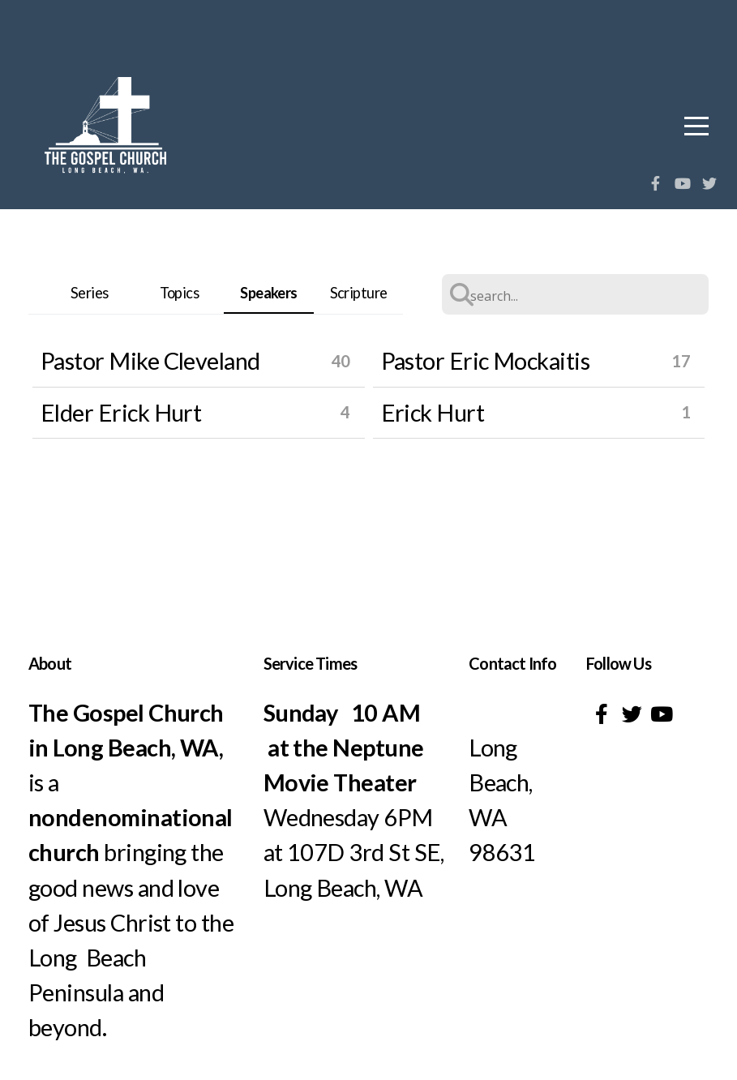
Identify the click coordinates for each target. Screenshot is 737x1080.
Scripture (359, 293)
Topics (179, 293)
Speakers (269, 293)
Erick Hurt (433, 412)
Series (90, 293)
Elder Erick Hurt (121, 412)
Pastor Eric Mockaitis (485, 360)
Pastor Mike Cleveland (150, 360)
